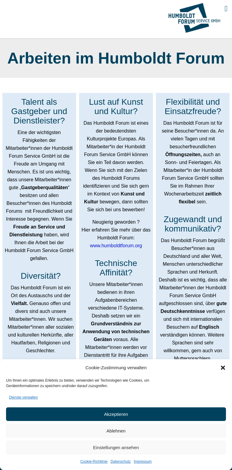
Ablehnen (115, 430)
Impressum (143, 461)
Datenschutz (121, 461)
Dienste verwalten (23, 397)
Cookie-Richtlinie (94, 461)
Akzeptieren (116, 414)
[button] (223, 368)
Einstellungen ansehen (116, 447)
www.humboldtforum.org (116, 245)
